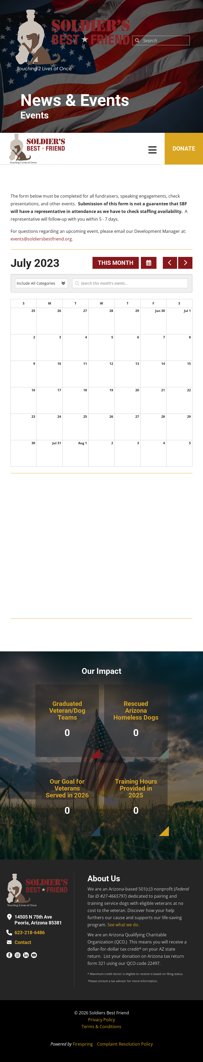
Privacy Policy (101, 1020)
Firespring (83, 1044)
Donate (184, 148)
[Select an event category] (41, 283)
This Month (115, 263)
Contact (23, 942)
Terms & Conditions (101, 1026)
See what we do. (123, 925)
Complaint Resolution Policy (125, 1044)
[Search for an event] (130, 283)
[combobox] (161, 40)
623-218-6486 (30, 932)
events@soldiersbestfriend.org (41, 239)
